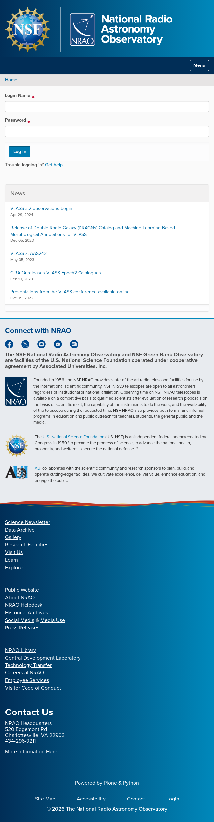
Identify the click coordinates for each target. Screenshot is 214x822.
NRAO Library (20, 650)
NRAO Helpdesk (23, 605)
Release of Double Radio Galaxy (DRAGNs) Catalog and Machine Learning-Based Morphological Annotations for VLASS (92, 231)
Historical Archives (26, 612)
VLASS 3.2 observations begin (41, 208)
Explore (14, 567)
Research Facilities (26, 544)
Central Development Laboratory (42, 658)
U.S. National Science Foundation (73, 437)
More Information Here (31, 751)
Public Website (22, 590)
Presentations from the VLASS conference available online (70, 291)
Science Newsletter (27, 522)
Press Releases (22, 627)
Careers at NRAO (24, 672)
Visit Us (14, 552)
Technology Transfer (28, 665)
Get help (54, 164)
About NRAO (20, 597)
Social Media (19, 620)
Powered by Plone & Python (107, 783)
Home (11, 79)
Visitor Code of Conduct (33, 688)
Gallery (13, 537)
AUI (38, 468)
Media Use (52, 620)
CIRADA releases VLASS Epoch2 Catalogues (55, 272)
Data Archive (20, 530)
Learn (11, 560)
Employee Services (27, 680)
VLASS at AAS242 (28, 253)
